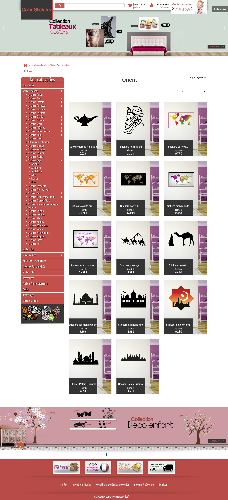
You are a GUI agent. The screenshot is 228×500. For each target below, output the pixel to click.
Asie (32, 175)
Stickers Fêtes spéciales (38, 131)
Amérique (35, 167)
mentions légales (82, 484)
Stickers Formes (35, 221)
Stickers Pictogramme (38, 232)
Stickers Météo (34, 229)
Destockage (28, 295)
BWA (127, 496)
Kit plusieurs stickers (37, 142)
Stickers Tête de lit (36, 186)
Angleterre (35, 171)
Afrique (34, 164)
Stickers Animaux (36, 105)
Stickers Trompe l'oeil (37, 189)
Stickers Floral (34, 134)
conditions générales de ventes (112, 484)
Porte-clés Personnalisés (34, 260)
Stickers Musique (35, 149)
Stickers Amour (34, 94)
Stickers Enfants (35, 102)
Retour (27, 71)
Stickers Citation (35, 116)
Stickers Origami (35, 210)
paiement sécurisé (144, 484)
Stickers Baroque (35, 109)
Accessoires (28, 278)
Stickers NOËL (29, 272)
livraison (163, 484)
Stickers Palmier (35, 153)
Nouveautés (28, 85)
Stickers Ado (33, 98)
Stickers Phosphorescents (35, 283)
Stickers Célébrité (35, 113)
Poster (26, 289)
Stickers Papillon (35, 156)
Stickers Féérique (35, 127)
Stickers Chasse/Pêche (38, 200)
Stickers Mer (33, 243)
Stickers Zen (33, 193)
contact (64, 484)
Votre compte (165, 7)
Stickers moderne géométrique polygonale (42, 205)
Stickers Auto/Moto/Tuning (40, 197)
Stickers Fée (28, 249)
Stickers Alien (34, 218)
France (33, 178)
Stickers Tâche (34, 240)
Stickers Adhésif (39, 65)
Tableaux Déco (29, 255)
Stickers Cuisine (35, 120)
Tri (177, 91)
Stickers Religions (36, 236)
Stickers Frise (34, 138)
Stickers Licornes (35, 214)
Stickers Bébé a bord (37, 225)
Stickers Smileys (35, 145)
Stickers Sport (34, 124)
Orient (33, 182)
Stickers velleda (30, 300)
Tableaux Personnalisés (34, 266)
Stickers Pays (55, 65)
